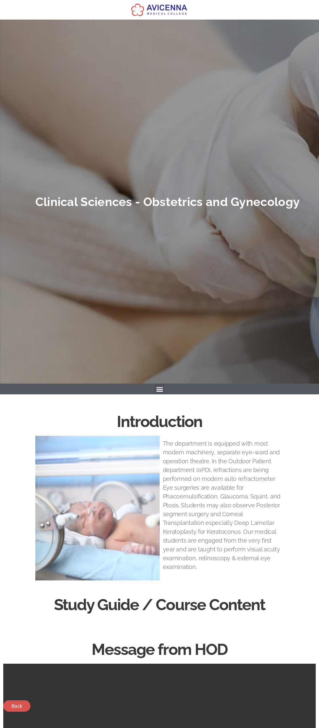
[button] (159, 389)
